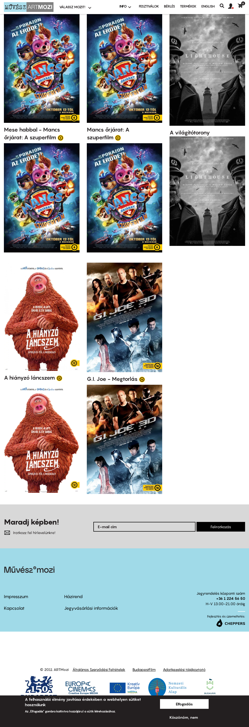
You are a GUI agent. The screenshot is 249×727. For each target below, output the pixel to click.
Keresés (224, 5)
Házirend (73, 596)
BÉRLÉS (169, 6)
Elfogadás (184, 704)
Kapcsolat (14, 608)
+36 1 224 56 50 (230, 598)
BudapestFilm (144, 669)
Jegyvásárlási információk (91, 608)
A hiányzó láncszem (29, 378)
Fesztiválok (149, 6)
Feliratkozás (221, 527)
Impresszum (16, 596)
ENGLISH (208, 6)
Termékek (188, 6)
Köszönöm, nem (183, 717)
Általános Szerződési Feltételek (98, 669)
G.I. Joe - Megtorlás (112, 379)
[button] (233, 6)
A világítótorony (189, 132)
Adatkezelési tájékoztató (184, 669)
